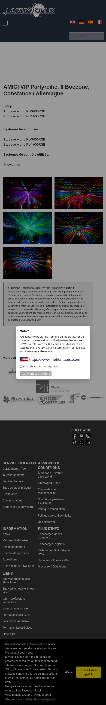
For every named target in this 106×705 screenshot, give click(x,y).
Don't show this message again (39, 366)
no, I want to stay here (35, 374)
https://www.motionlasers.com (50, 359)
